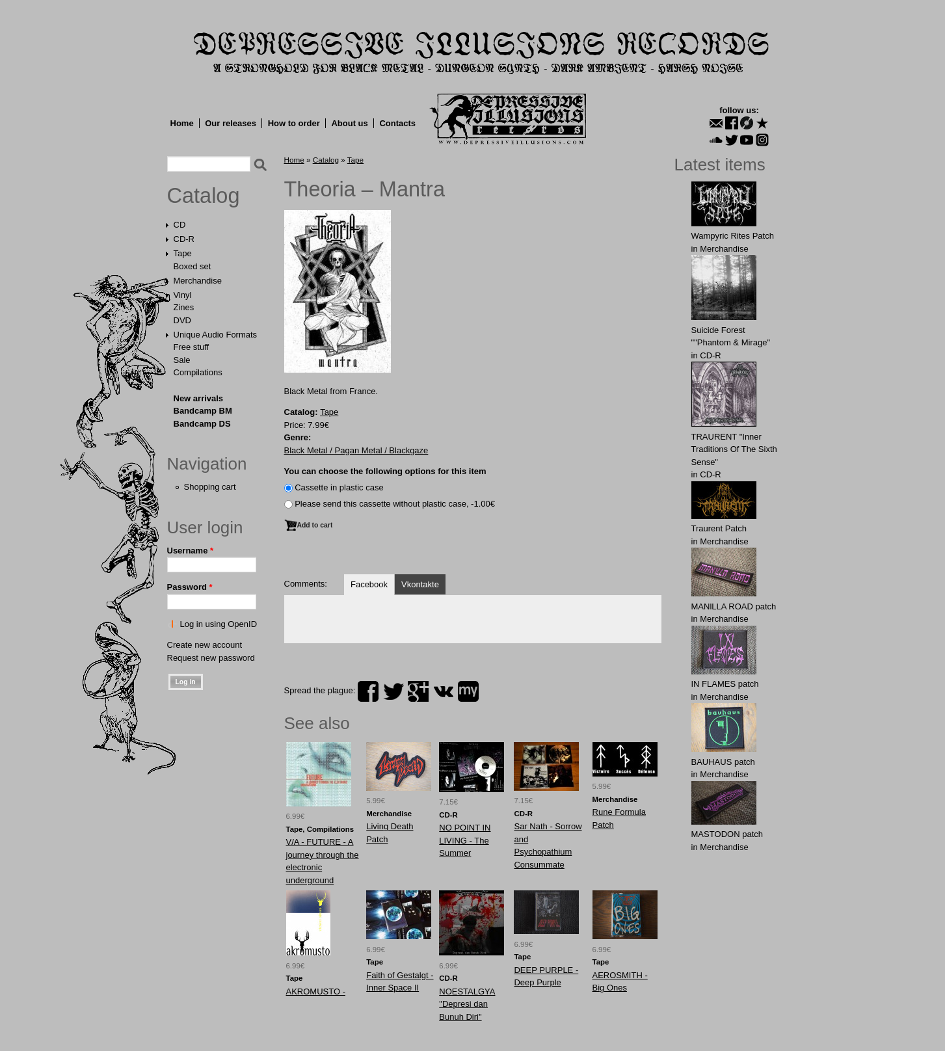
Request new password (211, 658)
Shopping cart (210, 487)
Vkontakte (420, 584)
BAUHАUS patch (723, 762)
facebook (368, 691)
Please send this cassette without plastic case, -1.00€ (395, 504)
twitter (393, 691)
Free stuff (191, 347)
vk (443, 691)
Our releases (230, 123)
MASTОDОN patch (727, 834)
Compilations (198, 372)
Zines (184, 307)
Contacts (397, 123)
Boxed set (192, 266)
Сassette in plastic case (339, 487)
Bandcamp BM (203, 411)
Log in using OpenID (219, 624)
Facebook (369, 584)
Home (182, 123)
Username (190, 550)
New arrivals (199, 398)
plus (418, 691)
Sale (182, 360)
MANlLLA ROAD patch (734, 606)
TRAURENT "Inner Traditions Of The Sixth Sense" (734, 449)
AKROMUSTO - (316, 991)
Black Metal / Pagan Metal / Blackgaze (356, 450)
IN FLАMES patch (725, 684)
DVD (182, 320)
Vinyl (183, 295)
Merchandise (198, 281)
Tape (183, 253)
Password (190, 587)
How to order (294, 123)
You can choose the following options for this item (385, 471)
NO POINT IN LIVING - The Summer (464, 840)
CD (180, 225)
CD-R (184, 239)
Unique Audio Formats (216, 334)
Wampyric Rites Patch (732, 236)
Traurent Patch (719, 528)
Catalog (203, 195)
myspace (468, 691)
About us (349, 123)
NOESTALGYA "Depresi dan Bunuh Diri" (467, 1004)
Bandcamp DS (202, 424)
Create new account (205, 645)
